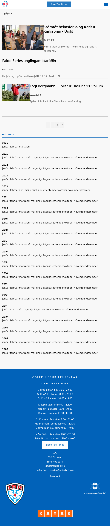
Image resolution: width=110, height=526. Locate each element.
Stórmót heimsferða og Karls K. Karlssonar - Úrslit (70, 29)
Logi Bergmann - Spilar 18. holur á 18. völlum (66, 86)
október (69, 157)
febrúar (14, 147)
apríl (27, 147)
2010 (5, 317)
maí (33, 157)
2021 (5, 197)
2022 (5, 186)
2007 (5, 349)
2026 (5, 143)
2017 (5, 241)
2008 (5, 338)
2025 (5, 154)
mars (22, 147)
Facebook (55, 476)
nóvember (80, 157)
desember (92, 157)
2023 (5, 176)
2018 (5, 230)
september (57, 157)
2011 (4, 306)
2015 (5, 262)
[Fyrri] (48, 125)
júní (38, 157)
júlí (42, 157)
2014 (5, 273)
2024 (5, 165)
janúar (6, 147)
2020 (5, 208)
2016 (5, 252)
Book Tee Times (55, 445)
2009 (5, 328)
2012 (5, 295)
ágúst (47, 157)
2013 (5, 284)
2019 (5, 219)
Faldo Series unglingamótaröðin (29, 61)
